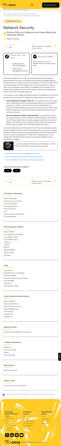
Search (7, 421)
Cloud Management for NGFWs (13, 234)
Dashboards (7, 347)
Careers (25, 419)
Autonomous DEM (9, 355)
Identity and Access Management (14, 214)
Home (5, 13)
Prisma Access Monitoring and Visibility (16, 278)
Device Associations (10, 209)
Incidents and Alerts (10, 350)
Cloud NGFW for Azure (11, 239)
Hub (5, 211)
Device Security (8, 311)
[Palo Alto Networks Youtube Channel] (22, 436)
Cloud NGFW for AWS (11, 237)
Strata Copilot (49, 5)
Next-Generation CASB (11, 286)
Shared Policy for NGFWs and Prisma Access (17, 332)
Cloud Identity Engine (10, 203)
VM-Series (7, 255)
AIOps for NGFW (9, 232)
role (49, 61)
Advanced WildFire (10, 301)
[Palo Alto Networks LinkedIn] (12, 436)
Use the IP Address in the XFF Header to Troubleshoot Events (24, 160)
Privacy (43, 416)
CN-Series (7, 242)
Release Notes (9, 418)
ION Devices (7, 283)
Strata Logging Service (11, 206)
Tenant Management (10, 216)
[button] (59, 357)
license (44, 61)
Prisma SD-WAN (9, 281)
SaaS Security (8, 317)
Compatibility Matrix (11, 425)
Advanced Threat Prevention (12, 306)
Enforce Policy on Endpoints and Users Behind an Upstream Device (22, 15)
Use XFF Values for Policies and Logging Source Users (23, 153)
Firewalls (6, 245)
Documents (44, 423)
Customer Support (29, 421)
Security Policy (26, 394)
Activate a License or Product (13, 201)
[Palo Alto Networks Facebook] (7, 436)
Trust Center (45, 419)
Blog (6, 423)
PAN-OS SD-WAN (9, 250)
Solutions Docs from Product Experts (15, 385)
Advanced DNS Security (11, 309)
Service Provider (9, 252)
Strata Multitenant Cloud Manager (14, 273)
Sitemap (7, 430)
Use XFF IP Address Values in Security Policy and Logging (24, 156)
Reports (6, 352)
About (25, 416)
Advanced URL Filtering (11, 304)
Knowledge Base (28, 425)
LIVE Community (28, 423)
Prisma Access (8, 270)
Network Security (12, 13)
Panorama (42, 394)
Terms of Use (45, 421)
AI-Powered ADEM (9, 275)
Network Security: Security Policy (28, 13)
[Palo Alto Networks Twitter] (17, 436)
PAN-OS (6, 247)
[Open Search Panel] (32, 5)
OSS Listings (9, 427)
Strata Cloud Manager (10, 198)
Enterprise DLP (8, 314)
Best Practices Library (10, 370)
